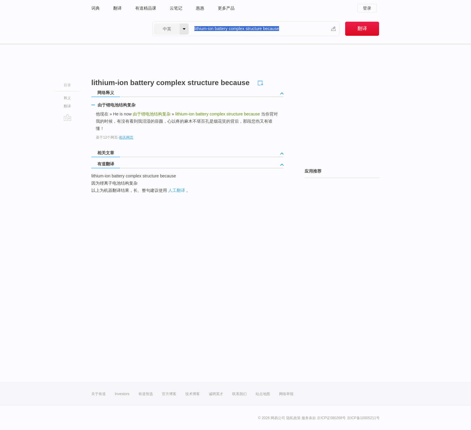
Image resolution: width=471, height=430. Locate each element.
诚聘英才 (216, 394)
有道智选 (145, 394)
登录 (367, 8)
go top (67, 117)
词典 (95, 8)
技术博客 (192, 394)
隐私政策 (293, 418)
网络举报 (286, 394)
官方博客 (169, 394)
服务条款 (309, 418)
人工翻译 (176, 190)
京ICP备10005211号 (363, 418)
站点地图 (263, 394)
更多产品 (226, 8)
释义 (67, 98)
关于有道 (98, 394)
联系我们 (239, 394)
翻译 (117, 8)
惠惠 (200, 8)
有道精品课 (145, 8)
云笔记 (176, 8)
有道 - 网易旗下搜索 (116, 28)
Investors (122, 394)
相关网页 (126, 137)
